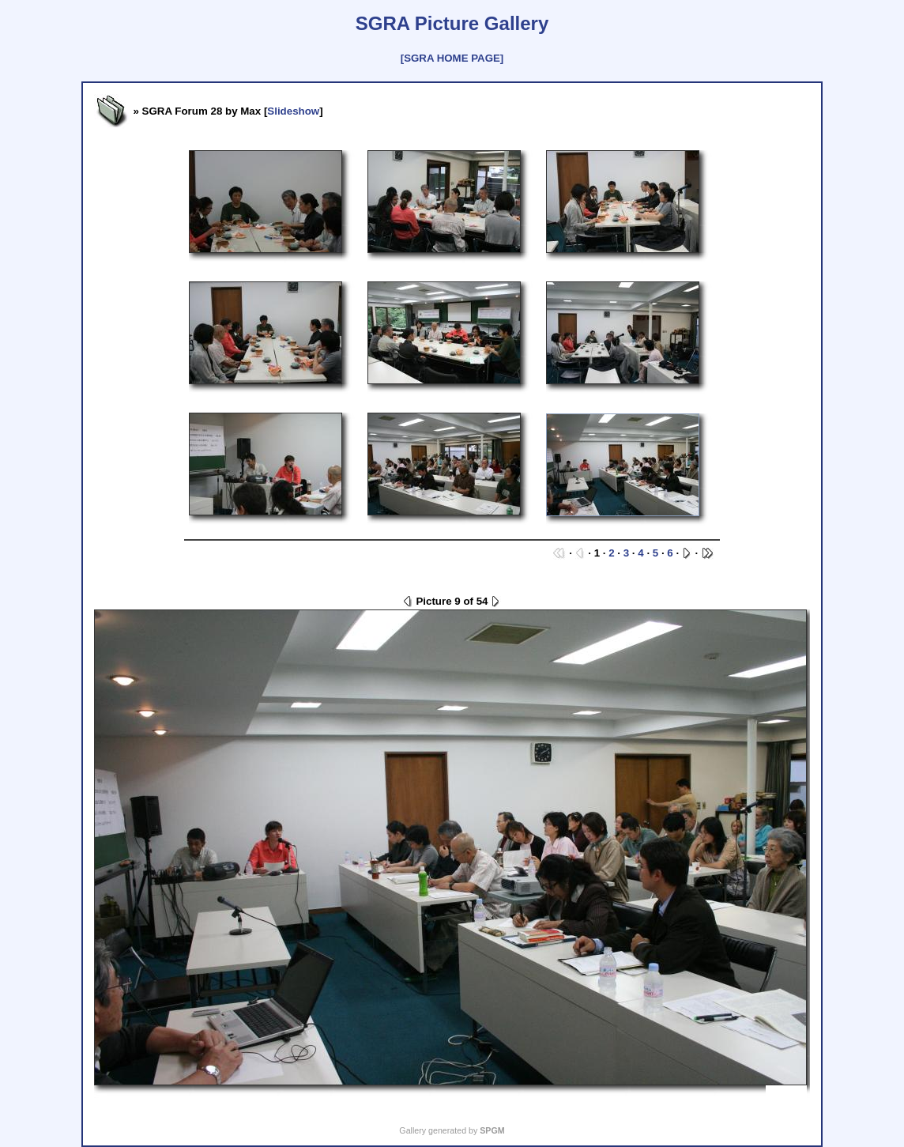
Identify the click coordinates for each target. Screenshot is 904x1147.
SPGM (492, 1130)
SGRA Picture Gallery (452, 23)
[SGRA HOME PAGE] (452, 58)
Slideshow (293, 111)
